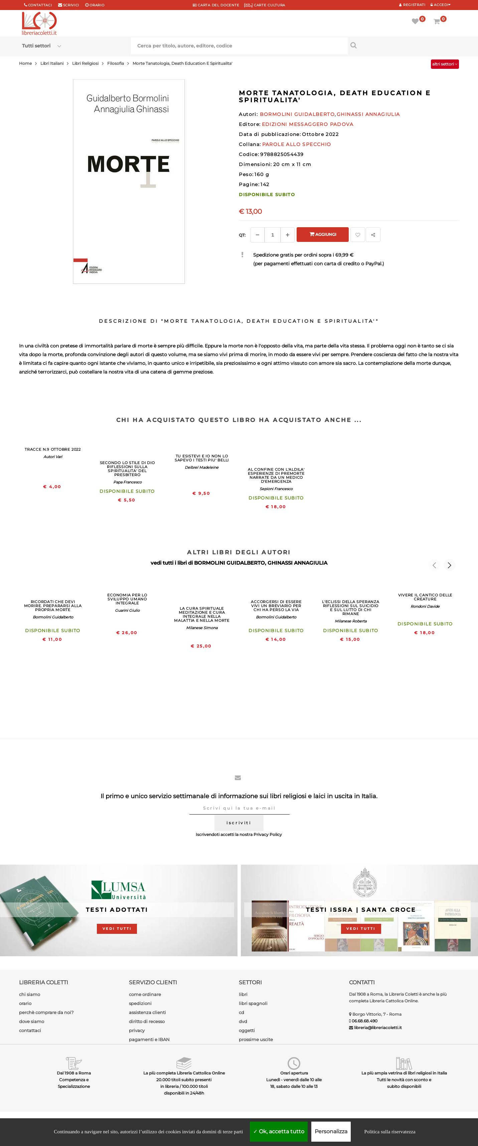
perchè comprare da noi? (46, 1012)
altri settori (445, 63)
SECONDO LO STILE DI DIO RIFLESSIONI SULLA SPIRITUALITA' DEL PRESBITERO (127, 468)
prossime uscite (256, 1039)
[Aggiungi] (287, 235)
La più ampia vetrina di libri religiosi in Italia (404, 1073)
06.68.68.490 (364, 1020)
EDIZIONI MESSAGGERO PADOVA (307, 124)
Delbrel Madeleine (201, 467)
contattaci (30, 1030)
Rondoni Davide (425, 606)
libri (243, 994)
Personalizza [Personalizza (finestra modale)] (331, 1131)
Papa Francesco (127, 482)
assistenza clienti (147, 1012)
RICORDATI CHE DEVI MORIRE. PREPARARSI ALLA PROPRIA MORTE (53, 605)
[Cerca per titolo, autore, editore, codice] (402, 45)
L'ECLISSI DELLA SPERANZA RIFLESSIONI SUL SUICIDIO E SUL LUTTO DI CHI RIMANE (350, 607)
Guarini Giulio (127, 610)
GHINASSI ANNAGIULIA (297, 563)
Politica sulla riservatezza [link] (389, 1131)
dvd (243, 1021)
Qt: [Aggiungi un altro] (242, 235)
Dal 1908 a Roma (74, 1073)
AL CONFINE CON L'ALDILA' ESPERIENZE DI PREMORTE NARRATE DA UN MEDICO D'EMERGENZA (276, 475)
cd (241, 1012)
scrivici (71, 5)
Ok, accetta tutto (278, 1131)
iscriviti (238, 822)
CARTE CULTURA (264, 5)
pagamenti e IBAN (149, 1039)
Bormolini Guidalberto (53, 617)
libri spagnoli (253, 1003)
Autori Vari (52, 456)
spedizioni (140, 1003)
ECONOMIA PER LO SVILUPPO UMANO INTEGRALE (127, 599)
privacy (137, 1030)
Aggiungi (322, 234)
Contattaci (40, 5)
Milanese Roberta (350, 621)
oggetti (247, 1030)
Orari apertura (294, 1073)
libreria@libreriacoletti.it (378, 1027)
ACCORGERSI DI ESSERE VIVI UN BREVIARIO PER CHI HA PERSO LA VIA (276, 605)
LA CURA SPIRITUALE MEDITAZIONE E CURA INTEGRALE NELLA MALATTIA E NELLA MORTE (201, 614)
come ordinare (145, 994)
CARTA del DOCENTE (216, 5)
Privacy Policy (268, 834)
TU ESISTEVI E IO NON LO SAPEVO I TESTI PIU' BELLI (202, 458)
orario (97, 5)
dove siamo (31, 1021)
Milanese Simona (201, 627)
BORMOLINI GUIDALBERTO (229, 563)
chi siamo (29, 994)
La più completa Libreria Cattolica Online (184, 1073)
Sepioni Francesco (276, 488)
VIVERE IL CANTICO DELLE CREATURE (425, 597)
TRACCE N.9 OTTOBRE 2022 (53, 449)
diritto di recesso (147, 1021)
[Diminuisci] (257, 235)
